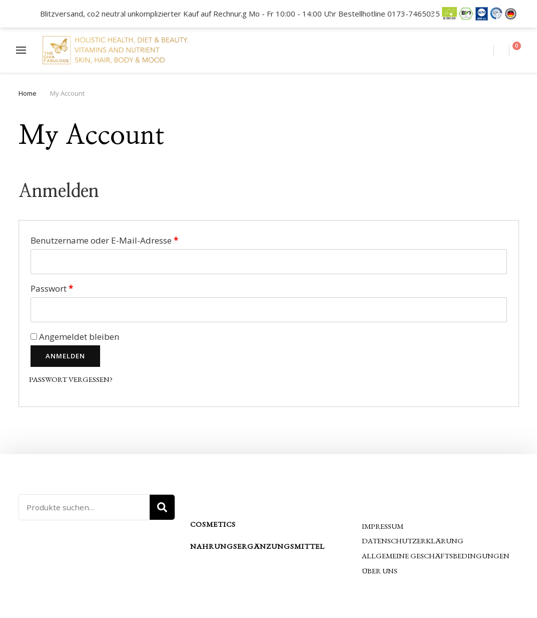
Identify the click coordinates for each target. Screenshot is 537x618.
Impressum (382, 526)
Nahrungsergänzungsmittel (257, 546)
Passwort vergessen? (71, 379)
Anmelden (65, 355)
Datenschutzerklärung (412, 540)
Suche (162, 507)
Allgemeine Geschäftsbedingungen (435, 555)
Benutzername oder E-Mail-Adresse (104, 240)
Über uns (379, 570)
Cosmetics (213, 524)
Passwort (52, 288)
